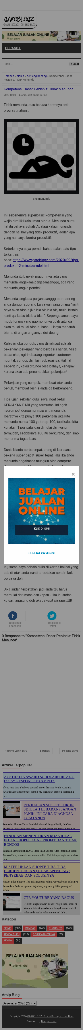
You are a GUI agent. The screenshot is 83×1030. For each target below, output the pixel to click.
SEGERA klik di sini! (41, 553)
